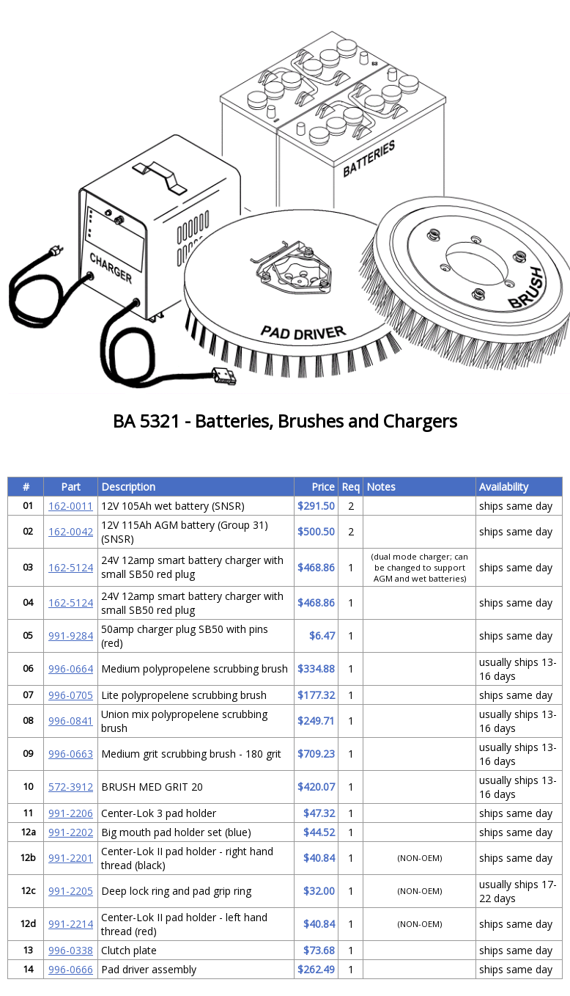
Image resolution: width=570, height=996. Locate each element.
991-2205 (70, 891)
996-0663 (70, 754)
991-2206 (70, 813)
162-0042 (70, 531)
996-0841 (70, 721)
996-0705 (70, 695)
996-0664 (70, 668)
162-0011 (70, 506)
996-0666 (70, 969)
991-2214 (70, 924)
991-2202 (70, 832)
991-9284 (70, 635)
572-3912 (70, 787)
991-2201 (70, 858)
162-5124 (70, 567)
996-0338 (70, 950)
